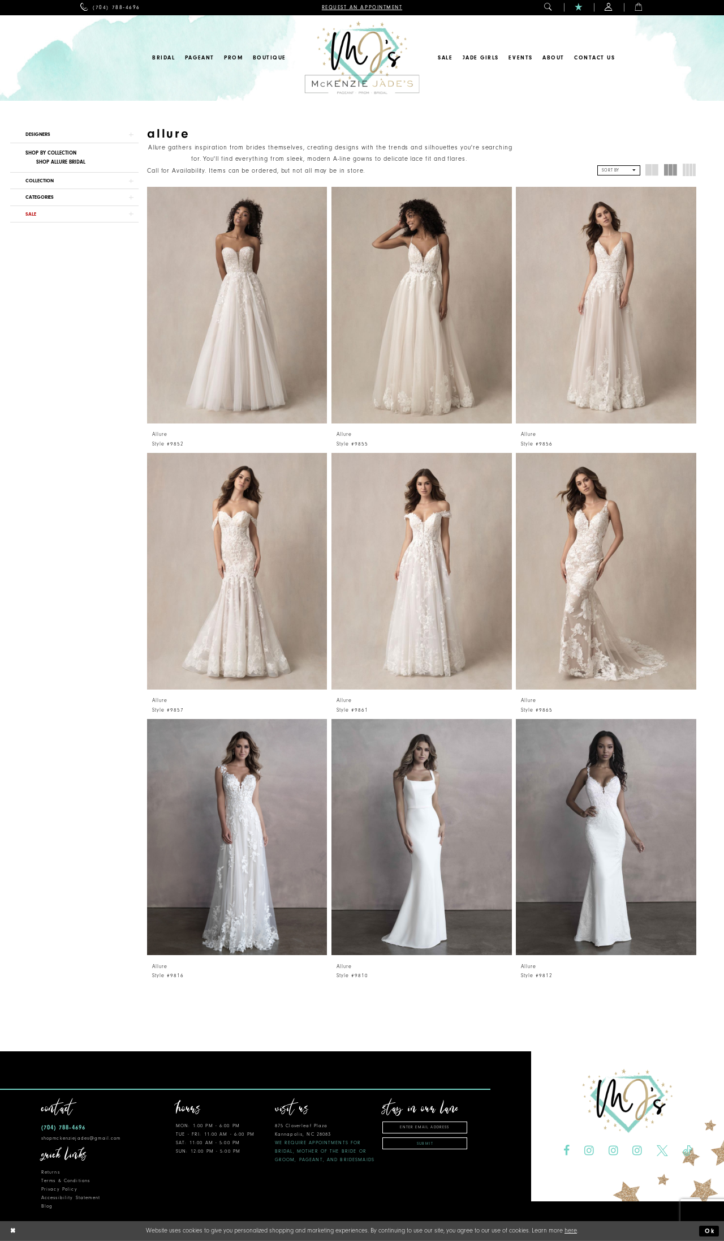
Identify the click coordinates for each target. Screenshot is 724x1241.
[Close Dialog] (13, 1231)
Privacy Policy (59, 1189)
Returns (50, 1172)
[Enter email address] (424, 1127)
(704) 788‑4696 (63, 1127)
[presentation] (237, 305)
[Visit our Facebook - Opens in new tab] (566, 1151)
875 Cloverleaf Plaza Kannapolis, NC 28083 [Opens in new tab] (324, 1142)
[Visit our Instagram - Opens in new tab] (589, 1151)
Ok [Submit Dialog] (710, 1231)
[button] (548, 7)
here (570, 1230)
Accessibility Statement (70, 1197)
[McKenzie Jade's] (361, 58)
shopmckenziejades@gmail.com (81, 1138)
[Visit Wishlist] (579, 7)
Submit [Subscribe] (425, 1143)
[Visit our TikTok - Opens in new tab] (687, 1151)
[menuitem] (110, 7)
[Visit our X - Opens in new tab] (662, 1151)
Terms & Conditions (65, 1180)
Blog (47, 1206)
